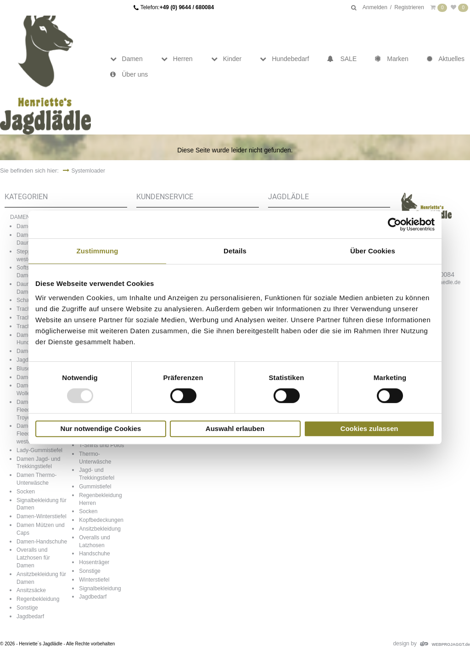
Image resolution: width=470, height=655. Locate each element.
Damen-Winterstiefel (42, 516)
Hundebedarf (284, 58)
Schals (25, 300)
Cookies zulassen (369, 428)
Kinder (226, 58)
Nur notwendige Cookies (101, 428)
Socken (26, 491)
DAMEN (20, 217)
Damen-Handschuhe (42, 541)
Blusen (25, 368)
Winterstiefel (94, 580)
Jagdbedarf (30, 616)
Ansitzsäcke (31, 590)
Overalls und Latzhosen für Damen (33, 558)
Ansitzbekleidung (100, 529)
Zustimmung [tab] (97, 251)
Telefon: (177, 7)
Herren (177, 58)
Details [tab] (235, 251)
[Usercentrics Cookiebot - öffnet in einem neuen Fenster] (394, 224)
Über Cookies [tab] (372, 251)
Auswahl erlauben (235, 428)
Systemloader (88, 171)
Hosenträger (94, 562)
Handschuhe (94, 553)
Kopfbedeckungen (101, 520)
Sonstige (27, 608)
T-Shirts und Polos (101, 445)
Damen (126, 58)
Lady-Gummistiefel (39, 450)
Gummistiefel (95, 486)
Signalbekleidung (100, 588)
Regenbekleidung (38, 599)
